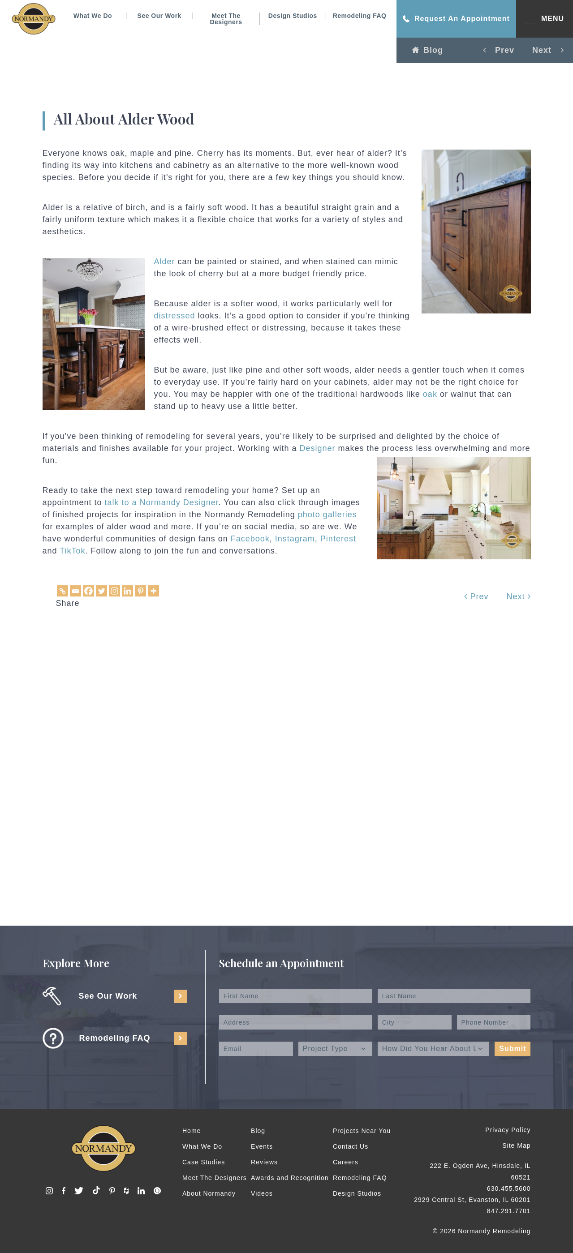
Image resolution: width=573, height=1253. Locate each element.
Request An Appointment (456, 18)
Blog (427, 50)
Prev (476, 596)
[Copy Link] (62, 590)
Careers (345, 1162)
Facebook (250, 538)
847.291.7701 (509, 1210)
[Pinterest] (140, 590)
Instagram (295, 538)
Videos (262, 1193)
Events (262, 1146)
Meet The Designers (226, 19)
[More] (153, 590)
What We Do (92, 16)
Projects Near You (362, 1130)
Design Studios (292, 16)
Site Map (516, 1145)
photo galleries (327, 514)
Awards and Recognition (290, 1177)
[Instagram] (114, 590)
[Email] (75, 590)
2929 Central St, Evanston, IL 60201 (472, 1199)
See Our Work (159, 16)
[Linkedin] (127, 590)
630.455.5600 (509, 1188)
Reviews (264, 1162)
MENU (544, 19)
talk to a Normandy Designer (162, 502)
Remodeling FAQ (360, 16)
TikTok (72, 550)
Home (191, 1130)
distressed (174, 315)
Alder (164, 261)
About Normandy (209, 1193)
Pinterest (338, 538)
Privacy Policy (507, 1129)
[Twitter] (101, 590)
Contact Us (350, 1146)
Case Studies (203, 1162)
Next (518, 596)
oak (430, 394)
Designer (317, 448)
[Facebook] (88, 590)
